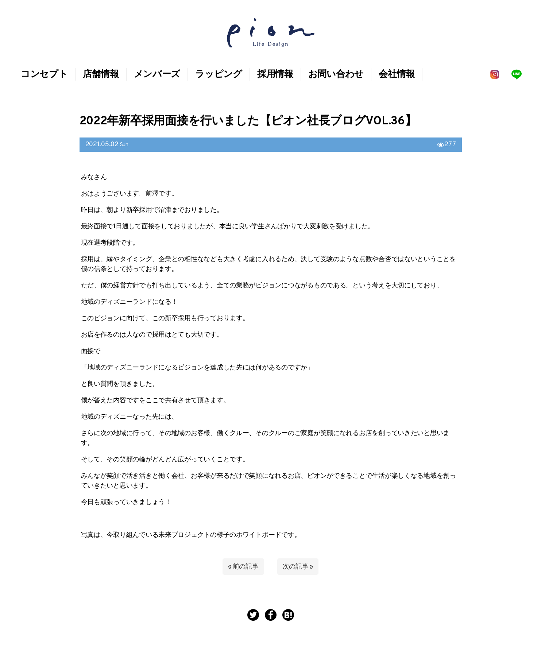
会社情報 (397, 75)
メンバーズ (157, 75)
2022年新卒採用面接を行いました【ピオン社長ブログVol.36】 (248, 121)
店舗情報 (101, 75)
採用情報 (275, 75)
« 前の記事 (243, 567)
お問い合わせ (336, 75)
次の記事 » (298, 567)
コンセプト (44, 75)
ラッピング (218, 75)
